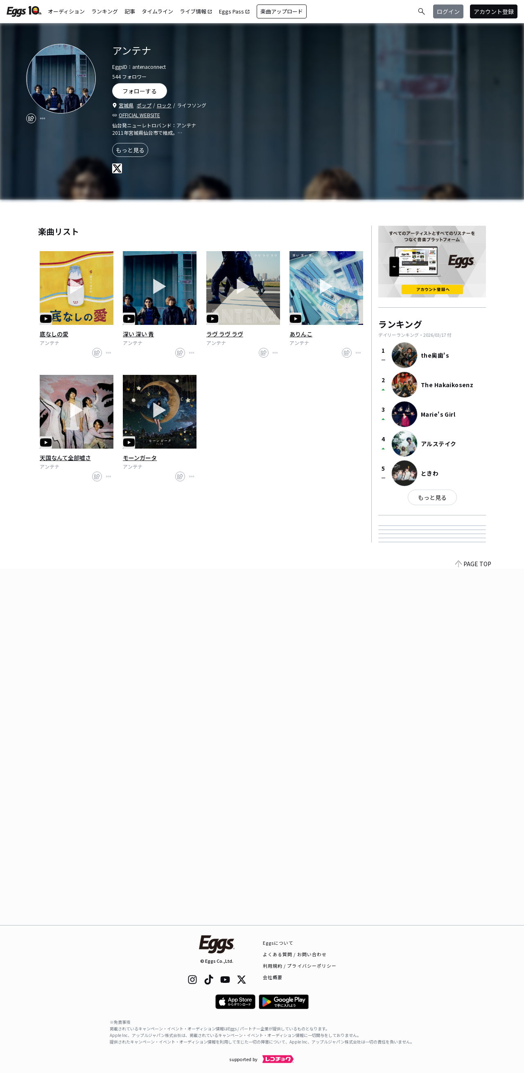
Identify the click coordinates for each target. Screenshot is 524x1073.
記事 (129, 11)
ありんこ (300, 334)
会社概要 (272, 977)
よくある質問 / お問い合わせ (295, 954)
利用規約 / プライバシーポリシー (300, 965)
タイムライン (157, 11)
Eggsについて (278, 942)
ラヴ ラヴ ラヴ (224, 334)
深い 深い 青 (138, 334)
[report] (42, 118)
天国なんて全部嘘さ (65, 458)
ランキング (104, 11)
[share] (31, 118)
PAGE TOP (473, 920)
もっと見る (130, 150)
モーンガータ (140, 458)
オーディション (66, 11)
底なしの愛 (54, 334)
